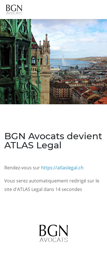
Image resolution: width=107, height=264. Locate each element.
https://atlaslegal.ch (62, 168)
